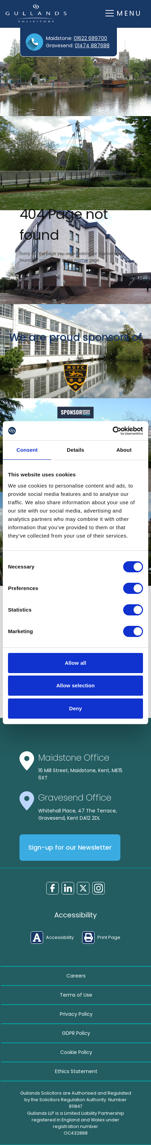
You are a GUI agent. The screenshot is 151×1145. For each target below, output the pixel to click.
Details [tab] (75, 450)
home (81, 260)
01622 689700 (90, 38)
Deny (75, 708)
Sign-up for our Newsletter (70, 847)
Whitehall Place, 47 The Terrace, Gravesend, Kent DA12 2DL (77, 814)
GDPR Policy (76, 1033)
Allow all (75, 663)
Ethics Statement (76, 1071)
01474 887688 (92, 45)
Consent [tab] (27, 450)
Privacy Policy (76, 1014)
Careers (76, 975)
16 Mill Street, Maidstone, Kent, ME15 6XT (80, 774)
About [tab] (124, 450)
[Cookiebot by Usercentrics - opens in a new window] (112, 430)
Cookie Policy (76, 1052)
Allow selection (75, 685)
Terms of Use (76, 994)
